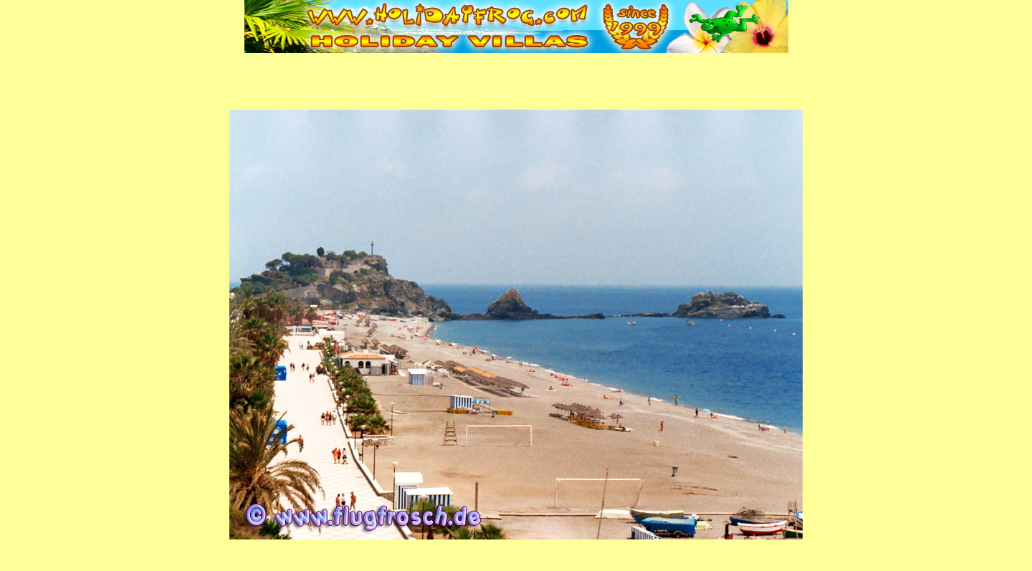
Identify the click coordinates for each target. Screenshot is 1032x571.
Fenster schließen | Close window (515, 561)
